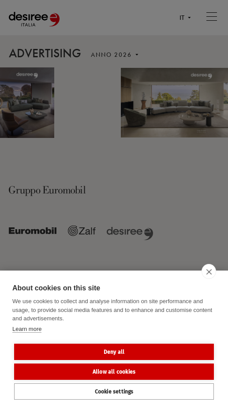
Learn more (26, 329)
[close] (209, 271)
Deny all (114, 352)
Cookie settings (114, 392)
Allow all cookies (114, 372)
